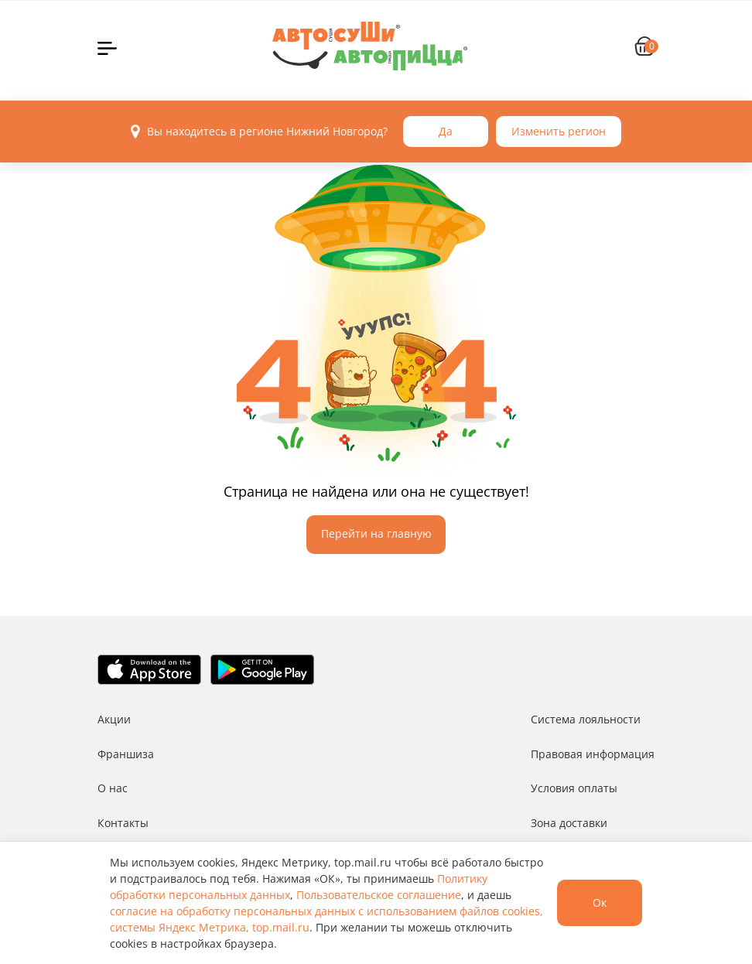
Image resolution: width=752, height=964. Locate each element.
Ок (600, 902)
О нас (112, 788)
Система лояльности (586, 719)
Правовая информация (593, 754)
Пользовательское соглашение (378, 894)
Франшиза (125, 754)
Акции (114, 719)
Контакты (123, 822)
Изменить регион (558, 131)
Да (446, 131)
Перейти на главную (376, 533)
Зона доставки (569, 822)
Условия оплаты (574, 788)
